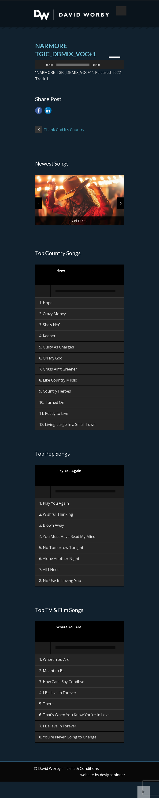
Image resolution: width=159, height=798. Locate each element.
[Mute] (105, 64)
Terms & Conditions (81, 768)
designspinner (112, 774)
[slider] (72, 65)
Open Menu (121, 10)
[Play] (41, 64)
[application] (79, 64)
